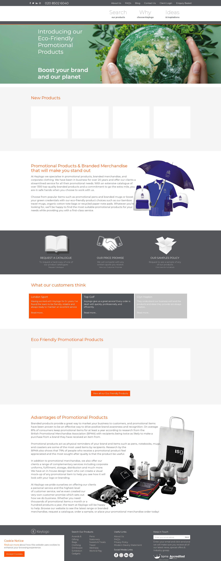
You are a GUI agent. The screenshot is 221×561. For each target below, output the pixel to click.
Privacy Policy (121, 542)
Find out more (11, 545)
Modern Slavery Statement (128, 545)
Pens (92, 536)
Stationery (94, 539)
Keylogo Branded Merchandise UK (51, 14)
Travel (92, 545)
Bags (74, 542)
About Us (116, 3)
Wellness (93, 548)
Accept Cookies (14, 554)
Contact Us (150, 3)
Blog (137, 3)
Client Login (166, 3)
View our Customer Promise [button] (110, 267)
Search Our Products (82, 532)
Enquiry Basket (184, 3)
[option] (49, 123)
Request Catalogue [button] (56, 267)
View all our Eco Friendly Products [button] (110, 393)
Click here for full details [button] (165, 267)
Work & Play (95, 551)
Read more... (37, 312)
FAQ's (128, 3)
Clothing (76, 545)
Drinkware (77, 548)
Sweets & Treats (97, 542)
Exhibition (77, 551)
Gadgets (76, 553)
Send (187, 537)
